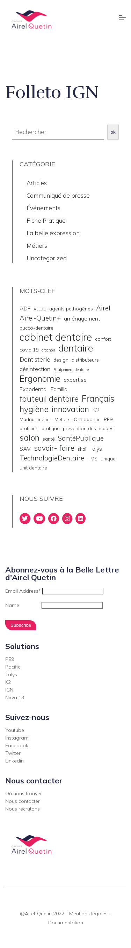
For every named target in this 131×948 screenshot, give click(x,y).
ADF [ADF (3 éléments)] (25, 308)
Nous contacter (22, 801)
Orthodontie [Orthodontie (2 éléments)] (87, 419)
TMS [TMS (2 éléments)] (92, 458)
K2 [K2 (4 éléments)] (96, 409)
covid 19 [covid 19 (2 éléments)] (29, 350)
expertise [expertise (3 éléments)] (75, 379)
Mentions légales (88, 913)
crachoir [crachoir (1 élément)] (48, 350)
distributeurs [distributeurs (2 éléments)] (85, 360)
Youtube (14, 730)
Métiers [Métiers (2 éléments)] (62, 419)
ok (113, 132)
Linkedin (14, 761)
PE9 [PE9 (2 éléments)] (108, 419)
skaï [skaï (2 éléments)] (82, 449)
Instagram (17, 738)
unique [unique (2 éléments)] (108, 458)
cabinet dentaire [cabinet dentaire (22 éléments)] (56, 336)
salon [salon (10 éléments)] (29, 437)
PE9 (9, 659)
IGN (9, 690)
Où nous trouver (23, 793)
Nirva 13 (14, 697)
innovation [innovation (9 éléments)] (70, 409)
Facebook (16, 745)
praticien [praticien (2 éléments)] (29, 428)
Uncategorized (47, 258)
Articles (37, 183)
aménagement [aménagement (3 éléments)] (82, 318)
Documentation (65, 922)
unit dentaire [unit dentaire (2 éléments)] (33, 468)
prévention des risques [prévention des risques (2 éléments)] (88, 428)
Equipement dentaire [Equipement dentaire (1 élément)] (71, 369)
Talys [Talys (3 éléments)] (95, 448)
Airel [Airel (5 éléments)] (103, 308)
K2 (8, 682)
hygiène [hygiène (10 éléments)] (34, 408)
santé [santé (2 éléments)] (49, 439)
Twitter (13, 753)
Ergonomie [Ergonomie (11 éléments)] (40, 378)
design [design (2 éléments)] (60, 360)
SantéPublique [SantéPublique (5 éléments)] (81, 438)
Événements (43, 208)
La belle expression (53, 233)
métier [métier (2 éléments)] (44, 419)
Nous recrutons (22, 809)
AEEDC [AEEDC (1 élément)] (40, 309)
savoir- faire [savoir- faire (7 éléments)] (54, 447)
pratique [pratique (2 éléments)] (51, 428)
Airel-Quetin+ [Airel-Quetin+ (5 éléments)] (40, 318)
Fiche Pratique (46, 220)
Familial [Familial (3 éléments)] (59, 389)
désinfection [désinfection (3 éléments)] (35, 368)
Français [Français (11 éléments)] (98, 398)
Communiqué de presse (58, 195)
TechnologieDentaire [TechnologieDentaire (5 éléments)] (52, 458)
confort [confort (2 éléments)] (103, 339)
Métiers (37, 245)
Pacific (12, 667)
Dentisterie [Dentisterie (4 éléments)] (35, 359)
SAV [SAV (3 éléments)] (25, 448)
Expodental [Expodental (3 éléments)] (34, 389)
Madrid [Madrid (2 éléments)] (27, 419)
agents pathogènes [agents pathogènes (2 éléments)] (71, 308)
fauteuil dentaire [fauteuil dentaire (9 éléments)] (49, 398)
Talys (11, 674)
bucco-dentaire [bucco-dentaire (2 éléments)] (36, 328)
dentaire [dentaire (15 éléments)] (75, 348)
